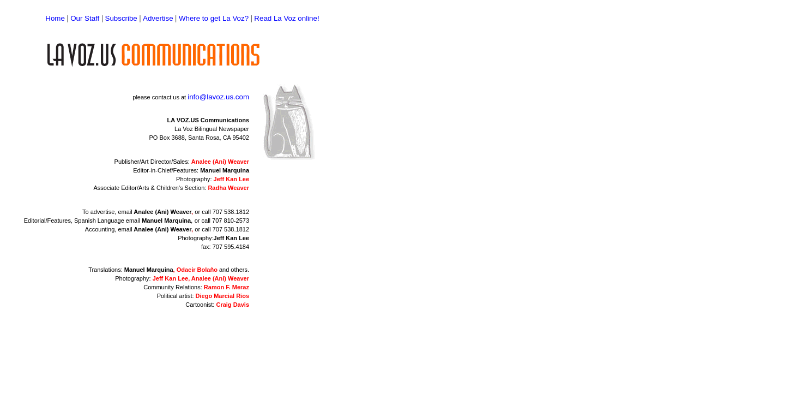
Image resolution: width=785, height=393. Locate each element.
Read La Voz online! (286, 18)
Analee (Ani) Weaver (162, 212)
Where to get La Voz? (214, 18)
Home (55, 18)
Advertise (158, 18)
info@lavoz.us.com (218, 97)
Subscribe (121, 18)
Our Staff (84, 18)
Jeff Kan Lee (231, 238)
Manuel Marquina (224, 170)
